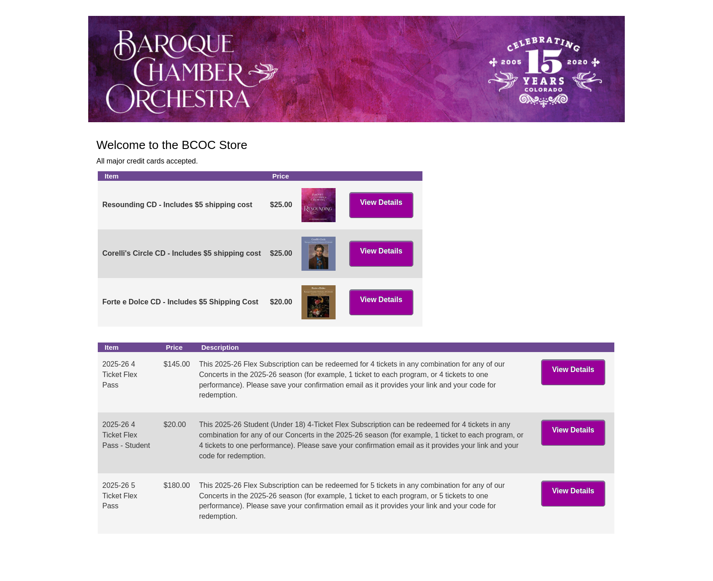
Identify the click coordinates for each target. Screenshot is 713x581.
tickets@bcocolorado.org (575, 555)
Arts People (408, 566)
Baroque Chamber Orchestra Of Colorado (166, 555)
